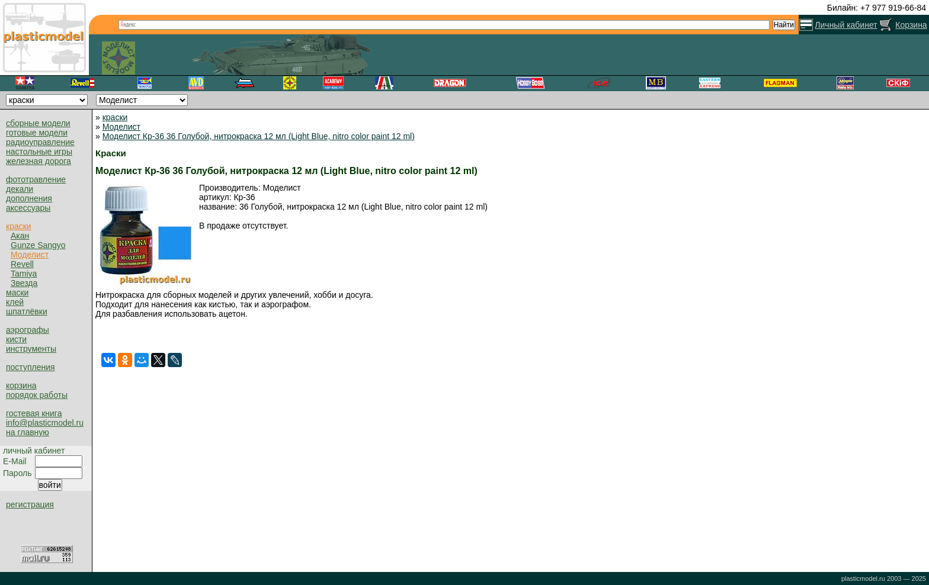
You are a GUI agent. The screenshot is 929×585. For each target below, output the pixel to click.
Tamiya (24, 273)
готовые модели (37, 132)
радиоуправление (40, 142)
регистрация (30, 504)
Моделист (30, 254)
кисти (16, 339)
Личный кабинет (846, 25)
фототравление (36, 179)
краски (18, 226)
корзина (21, 385)
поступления (30, 367)
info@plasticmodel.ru (45, 422)
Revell (22, 264)
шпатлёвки (26, 311)
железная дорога (38, 161)
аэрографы (27, 330)
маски (17, 292)
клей (15, 302)
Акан (20, 235)
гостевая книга (34, 413)
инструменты (31, 348)
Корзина (911, 25)
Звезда (24, 283)
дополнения (29, 198)
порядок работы (37, 395)
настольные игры (39, 151)
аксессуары (28, 208)
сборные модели (38, 123)
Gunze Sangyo (38, 245)
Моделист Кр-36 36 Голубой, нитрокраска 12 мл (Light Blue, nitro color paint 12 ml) (258, 136)
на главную (27, 432)
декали (19, 189)
